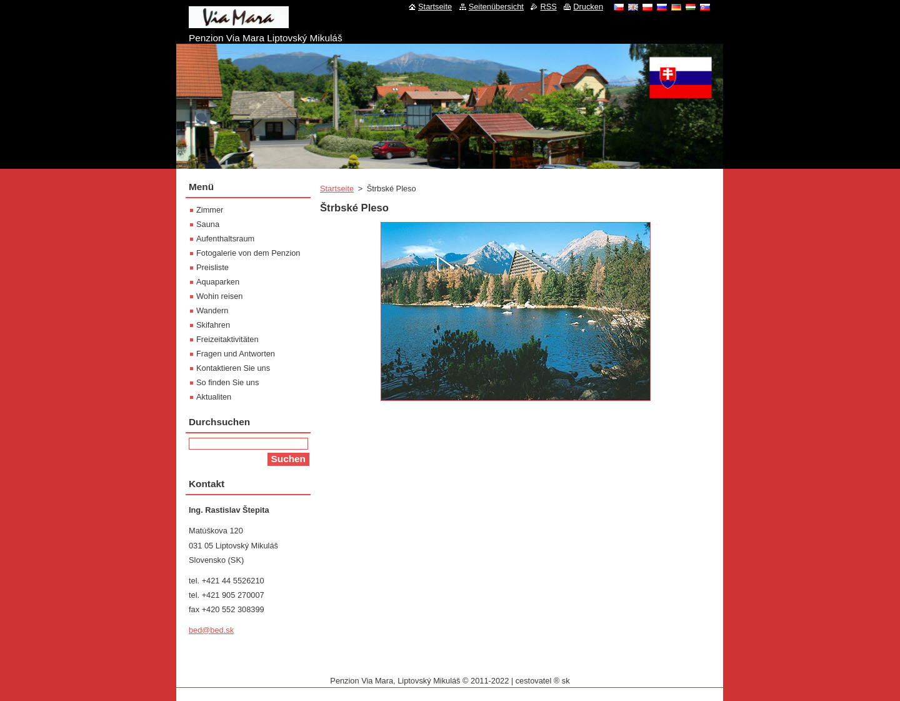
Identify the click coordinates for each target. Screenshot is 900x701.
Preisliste (212, 267)
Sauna (207, 224)
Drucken (588, 6)
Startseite (337, 188)
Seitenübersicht (496, 6)
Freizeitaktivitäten (227, 339)
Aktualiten (213, 396)
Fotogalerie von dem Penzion (248, 253)
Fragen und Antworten (235, 353)
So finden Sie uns (227, 382)
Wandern (212, 310)
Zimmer (209, 209)
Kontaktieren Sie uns (233, 368)
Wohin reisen (219, 296)
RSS (548, 6)
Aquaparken (217, 281)
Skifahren (213, 325)
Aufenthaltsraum (225, 238)
